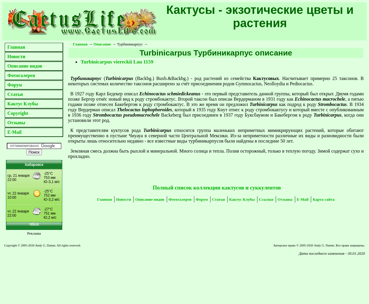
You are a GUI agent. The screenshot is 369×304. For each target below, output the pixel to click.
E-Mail (14, 132)
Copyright (17, 113)
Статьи (15, 94)
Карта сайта (323, 199)
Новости (16, 56)
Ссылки (266, 199)
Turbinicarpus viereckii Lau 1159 (117, 62)
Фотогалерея (21, 75)
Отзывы (16, 122)
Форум (14, 84)
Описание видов (24, 65)
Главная (16, 47)
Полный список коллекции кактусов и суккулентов (217, 187)
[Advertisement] (68, 273)
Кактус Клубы (22, 103)
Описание (102, 44)
